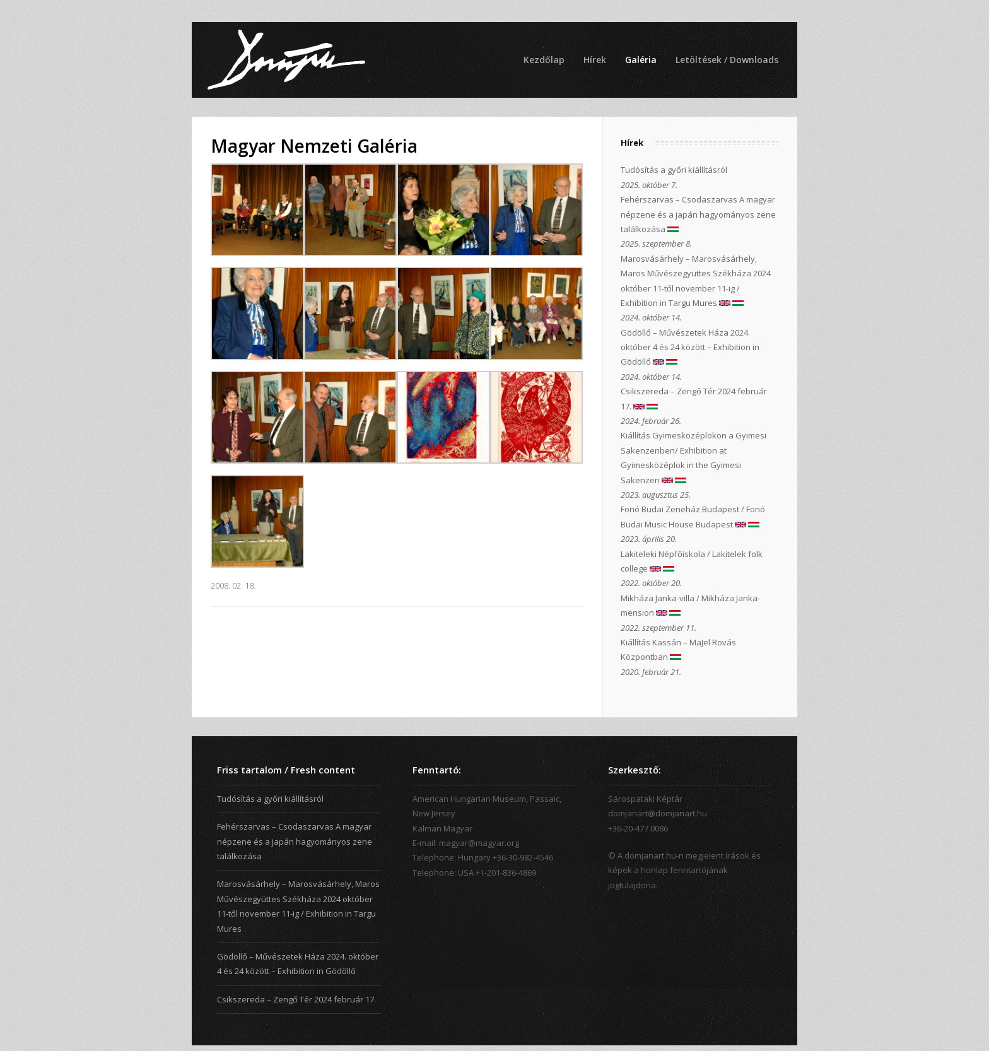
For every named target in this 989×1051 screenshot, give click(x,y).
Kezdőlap (544, 60)
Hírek (594, 60)
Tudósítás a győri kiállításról (674, 169)
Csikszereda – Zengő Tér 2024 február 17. (296, 999)
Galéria (641, 60)
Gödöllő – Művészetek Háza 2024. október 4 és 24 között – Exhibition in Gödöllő (690, 347)
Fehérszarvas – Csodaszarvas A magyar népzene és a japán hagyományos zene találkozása (698, 214)
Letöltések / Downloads (727, 60)
